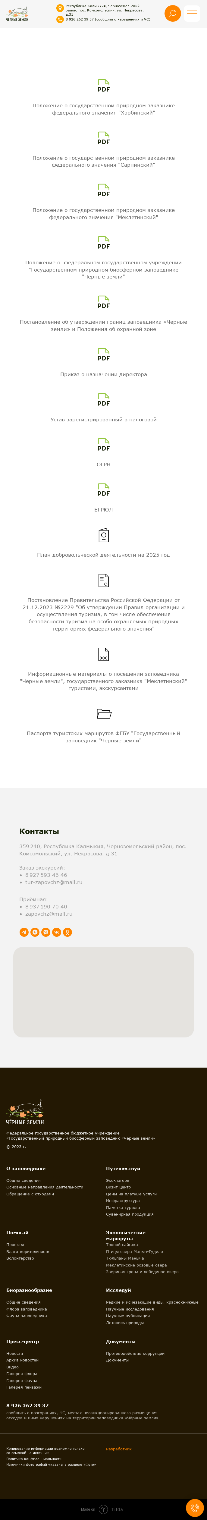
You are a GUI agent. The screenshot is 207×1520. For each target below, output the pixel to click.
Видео (12, 1366)
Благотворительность (27, 1251)
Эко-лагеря (117, 1180)
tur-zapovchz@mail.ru (54, 882)
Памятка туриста (123, 1207)
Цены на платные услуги (131, 1193)
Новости (14, 1353)
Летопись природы (125, 1322)
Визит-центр (118, 1187)
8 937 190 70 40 (46, 906)
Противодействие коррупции (135, 1353)
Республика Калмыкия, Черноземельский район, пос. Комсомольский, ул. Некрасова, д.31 (105, 10)
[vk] (56, 932)
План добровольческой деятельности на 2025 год (103, 555)
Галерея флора (21, 1373)
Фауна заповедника (26, 1315)
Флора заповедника (26, 1309)
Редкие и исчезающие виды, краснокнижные (152, 1302)
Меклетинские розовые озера (136, 1265)
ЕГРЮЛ (103, 509)
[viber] (45, 932)
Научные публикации (128, 1315)
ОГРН (104, 464)
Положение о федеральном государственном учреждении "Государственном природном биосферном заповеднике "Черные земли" (103, 269)
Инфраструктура (123, 1200)
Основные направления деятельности (44, 1187)
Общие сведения (23, 1180)
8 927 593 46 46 (46, 875)
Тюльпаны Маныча (125, 1258)
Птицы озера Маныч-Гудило (134, 1251)
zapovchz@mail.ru (49, 914)
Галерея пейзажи (24, 1387)
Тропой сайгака (122, 1244)
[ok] (67, 932)
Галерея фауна (21, 1380)
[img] (17, 13)
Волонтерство (20, 1258)
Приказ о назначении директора (103, 374)
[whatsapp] (34, 932)
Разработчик (119, 1448)
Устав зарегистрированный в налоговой (104, 419)
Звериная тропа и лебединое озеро (142, 1271)
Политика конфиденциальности (33, 1459)
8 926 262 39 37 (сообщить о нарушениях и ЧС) (108, 19)
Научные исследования (130, 1309)
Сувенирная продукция (130, 1214)
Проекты (15, 1244)
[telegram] (24, 932)
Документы (117, 1360)
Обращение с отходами (30, 1193)
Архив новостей (22, 1360)
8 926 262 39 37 (27, 1405)
